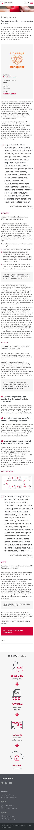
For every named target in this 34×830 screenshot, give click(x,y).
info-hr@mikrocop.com (10, 808)
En (27, 3)
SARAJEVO (4, 812)
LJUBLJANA (4, 791)
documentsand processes (17, 737)
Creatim (9, 827)
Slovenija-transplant (9, 77)
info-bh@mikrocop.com (11, 819)
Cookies (29, 825)
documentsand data (17, 706)
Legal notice (23, 825)
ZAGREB (3, 802)
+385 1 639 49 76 (9, 806)
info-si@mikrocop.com (10, 797)
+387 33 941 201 (9, 816)
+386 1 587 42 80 (9, 795)
